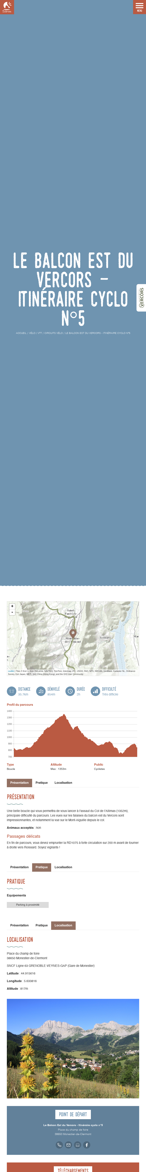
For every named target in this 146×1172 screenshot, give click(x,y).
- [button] (12, 612)
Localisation (63, 783)
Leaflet (11, 671)
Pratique (42, 783)
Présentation (19, 867)
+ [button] (12, 606)
